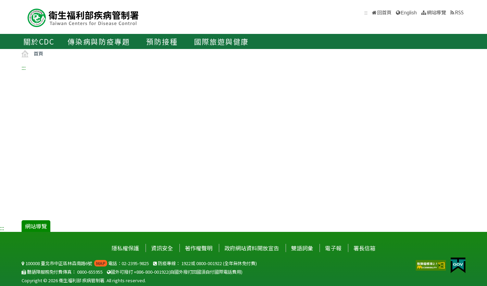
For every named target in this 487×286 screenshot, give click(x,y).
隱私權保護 (125, 248)
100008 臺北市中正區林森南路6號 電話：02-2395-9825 (85, 263)
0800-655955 (90, 272)
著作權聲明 (198, 248)
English (409, 12)
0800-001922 (209, 263)
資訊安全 (162, 248)
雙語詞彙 (302, 248)
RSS (459, 12)
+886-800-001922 (151, 272)
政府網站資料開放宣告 (251, 248)
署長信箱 (364, 248)
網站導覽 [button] (436, 12)
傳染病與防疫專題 (98, 41)
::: (24, 67)
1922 (186, 263)
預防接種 (161, 41)
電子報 (333, 248)
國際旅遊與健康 (221, 41)
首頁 (38, 53)
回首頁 (384, 12)
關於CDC (38, 41)
